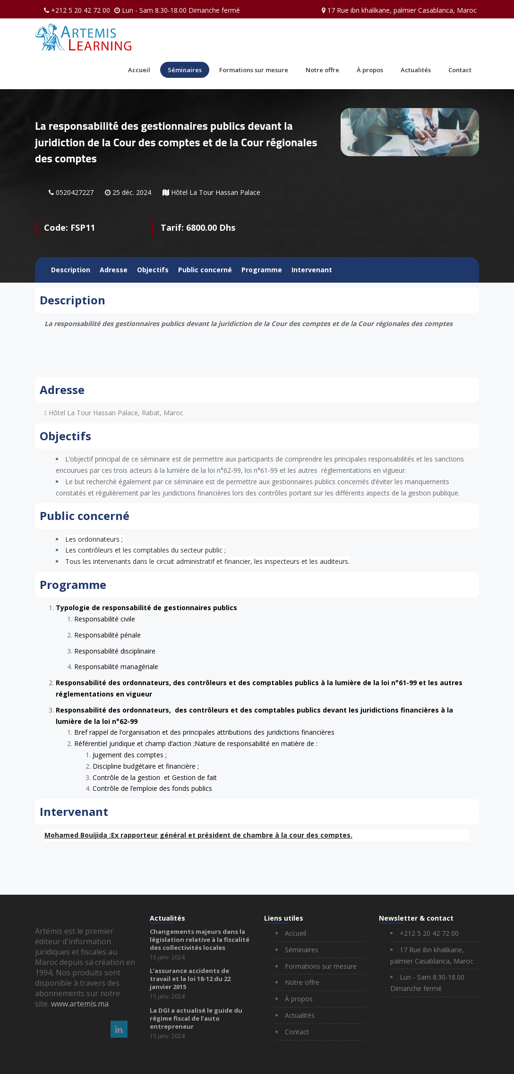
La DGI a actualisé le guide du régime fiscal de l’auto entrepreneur (196, 1018)
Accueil (139, 70)
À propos (370, 70)
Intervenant (311, 269)
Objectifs (153, 269)
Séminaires (185, 70)
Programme (261, 269)
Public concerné (205, 269)
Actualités (416, 70)
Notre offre (322, 70)
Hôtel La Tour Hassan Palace (215, 192)
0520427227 (75, 192)
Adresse (114, 269)
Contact (459, 70)
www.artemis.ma (80, 1003)
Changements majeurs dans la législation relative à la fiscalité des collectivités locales (199, 939)
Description (70, 269)
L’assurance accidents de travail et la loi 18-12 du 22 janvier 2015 (190, 978)
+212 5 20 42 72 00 (80, 10)
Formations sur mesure (253, 70)
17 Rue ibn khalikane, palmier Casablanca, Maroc (402, 10)
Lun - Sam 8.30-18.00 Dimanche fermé (181, 10)
